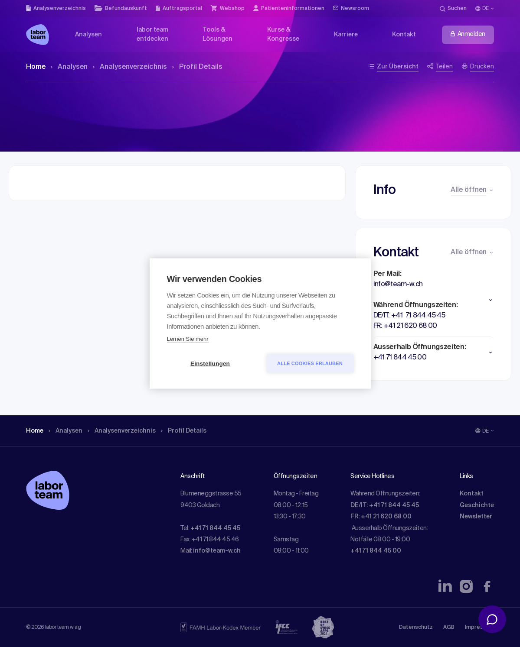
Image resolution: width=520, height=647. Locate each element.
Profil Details (197, 67)
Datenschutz (416, 627)
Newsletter (476, 517)
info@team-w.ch (217, 551)
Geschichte (477, 505)
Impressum (479, 627)
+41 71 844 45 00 (375, 551)
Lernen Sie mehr (188, 339)
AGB (449, 627)
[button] (433, 300)
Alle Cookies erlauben (310, 363)
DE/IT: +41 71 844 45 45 (384, 505)
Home (36, 67)
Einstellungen (210, 363)
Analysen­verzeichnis (130, 67)
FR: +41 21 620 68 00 (381, 517)
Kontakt (472, 494)
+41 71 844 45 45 (215, 528)
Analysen (69, 67)
